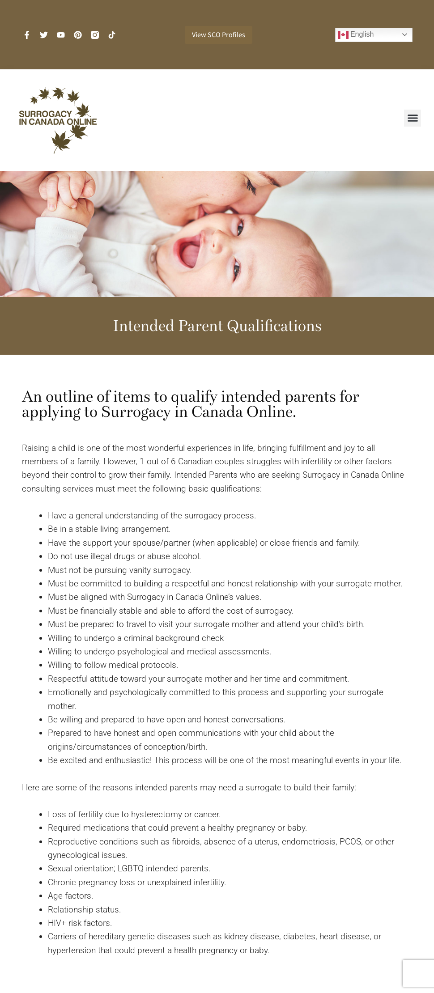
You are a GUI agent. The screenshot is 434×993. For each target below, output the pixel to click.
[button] (412, 118)
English (356, 35)
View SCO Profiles (218, 34)
